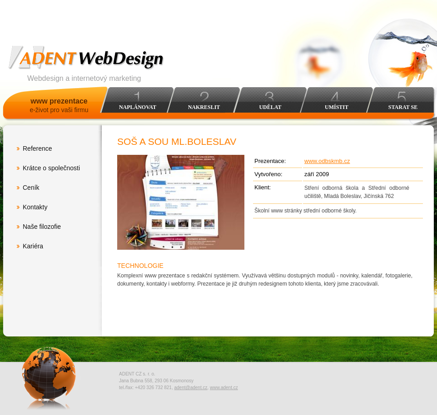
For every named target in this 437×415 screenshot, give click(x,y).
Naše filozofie (42, 226)
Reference (37, 148)
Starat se (402, 107)
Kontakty (35, 207)
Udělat (270, 107)
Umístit (336, 107)
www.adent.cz (224, 387)
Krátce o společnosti (51, 168)
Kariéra (33, 246)
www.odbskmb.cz (327, 161)
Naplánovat (137, 107)
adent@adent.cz (190, 387)
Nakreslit (204, 107)
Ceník (31, 187)
